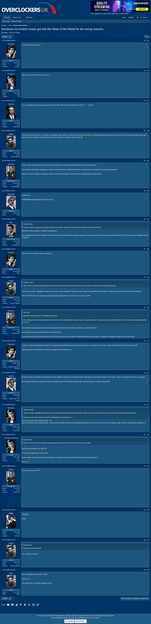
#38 (148, 570)
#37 (148, 540)
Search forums (16, 21)
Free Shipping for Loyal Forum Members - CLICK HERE (110, 13)
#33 (148, 404)
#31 (148, 341)
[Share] (144, 40)
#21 (148, 40)
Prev (5, 37)
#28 (148, 249)
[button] (22, 17)
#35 (148, 466)
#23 (148, 100)
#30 (148, 307)
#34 (148, 434)
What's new (17, 17)
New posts (6, 21)
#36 (148, 510)
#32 (148, 372)
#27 (148, 219)
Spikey (5, 33)
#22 (148, 70)
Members (29, 17)
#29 (148, 277)
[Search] (144, 17)
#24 (148, 130)
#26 (148, 191)
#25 (148, 160)
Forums (6, 17)
